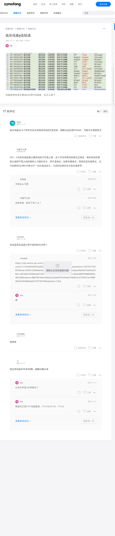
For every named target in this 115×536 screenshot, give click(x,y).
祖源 (43, 4)
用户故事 (53, 4)
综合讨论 (4, 13)
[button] (104, 29)
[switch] (102, 111)
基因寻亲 (44, 13)
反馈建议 (57, 13)
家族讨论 (17, 13)
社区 (72, 4)
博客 (64, 4)
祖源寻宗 (31, 13)
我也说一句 (88, 217)
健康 (35, 4)
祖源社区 (9, 29)
